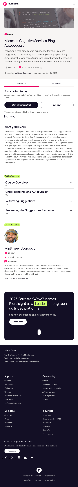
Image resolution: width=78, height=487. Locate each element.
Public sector (47, 434)
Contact (7, 381)
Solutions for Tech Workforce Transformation (21, 361)
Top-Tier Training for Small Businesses (19, 355)
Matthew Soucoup (23, 73)
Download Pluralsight (12, 396)
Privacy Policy (38, 480)
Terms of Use (27, 480)
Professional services (12, 403)
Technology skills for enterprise (16, 358)
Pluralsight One (48, 396)
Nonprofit (46, 430)
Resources (8, 426)
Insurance (46, 426)
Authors (45, 399)
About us (8, 415)
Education (46, 415)
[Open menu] (74, 3)
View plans (8, 399)
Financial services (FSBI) (51, 419)
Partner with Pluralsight (51, 388)
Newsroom (8, 423)
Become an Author (49, 384)
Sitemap (7, 392)
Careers (7, 419)
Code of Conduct (49, 480)
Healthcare (46, 423)
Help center (9, 384)
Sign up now (12, 451)
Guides (45, 381)
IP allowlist (8, 388)
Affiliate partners (49, 392)
